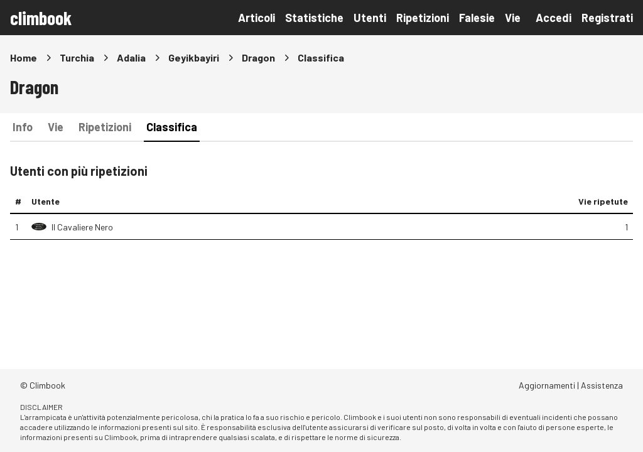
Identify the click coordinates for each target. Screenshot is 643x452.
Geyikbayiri (193, 57)
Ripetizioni (422, 17)
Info (23, 127)
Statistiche (314, 17)
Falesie (477, 17)
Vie (513, 17)
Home (23, 57)
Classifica (171, 127)
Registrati (607, 17)
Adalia (131, 57)
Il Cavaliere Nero (82, 227)
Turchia (77, 57)
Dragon (258, 57)
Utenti (370, 17)
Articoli (256, 17)
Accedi (553, 17)
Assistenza (602, 385)
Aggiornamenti (547, 385)
